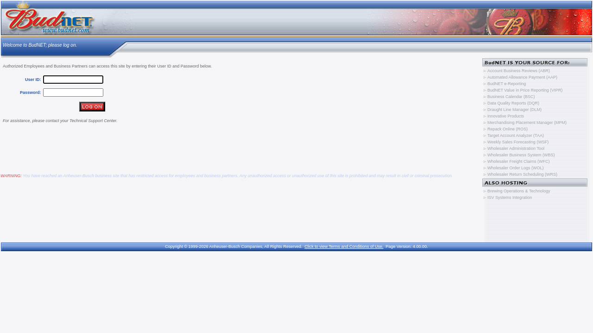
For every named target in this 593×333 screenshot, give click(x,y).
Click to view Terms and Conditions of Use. (343, 246)
